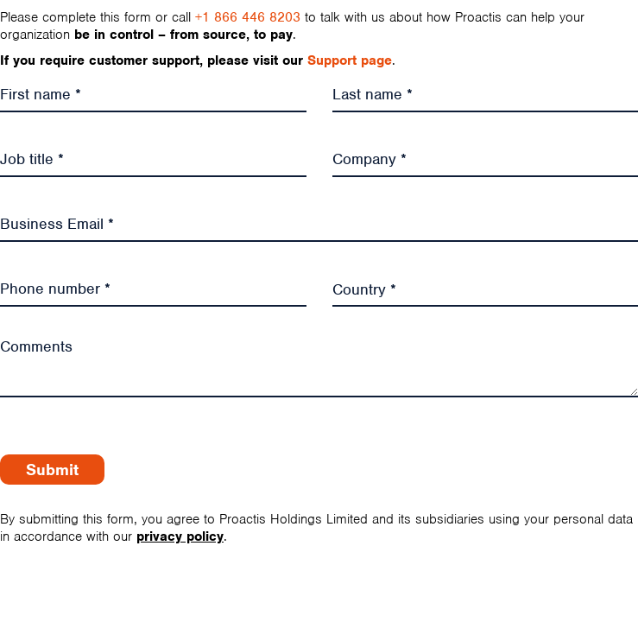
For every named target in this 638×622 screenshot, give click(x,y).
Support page (349, 60)
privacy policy (180, 536)
